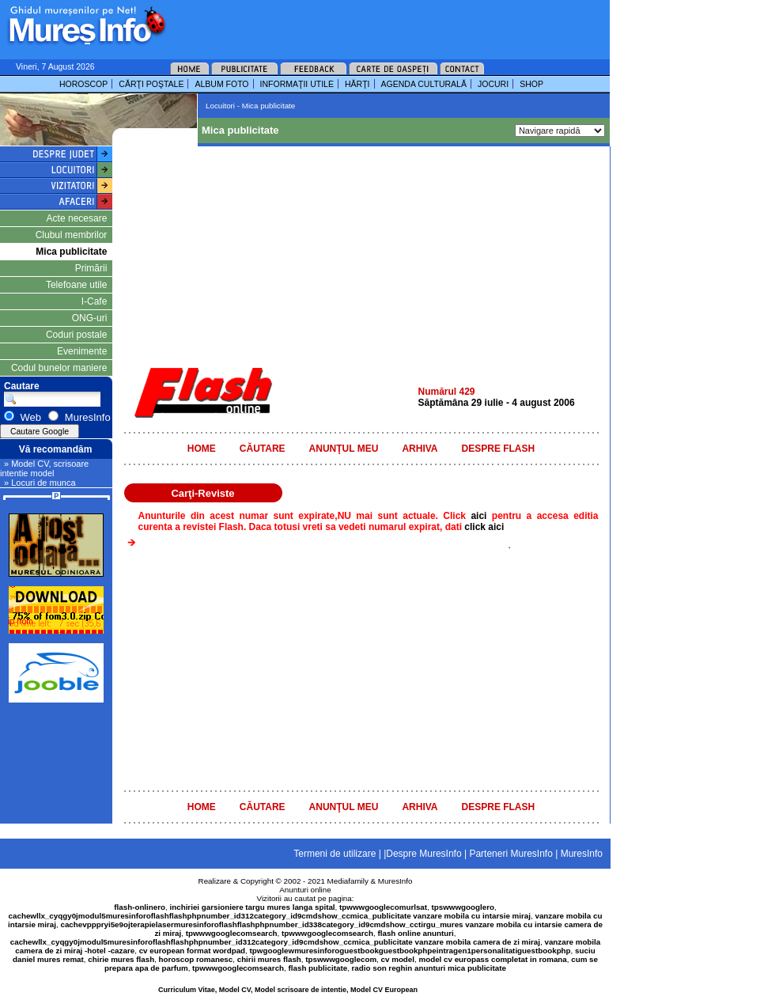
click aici (484, 526)
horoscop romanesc (196, 959)
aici (481, 515)
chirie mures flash (121, 959)
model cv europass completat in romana (492, 959)
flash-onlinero (139, 907)
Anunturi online (305, 889)
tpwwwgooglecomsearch (232, 933)
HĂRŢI (357, 84)
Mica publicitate (71, 251)
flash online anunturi (415, 933)
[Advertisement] (367, 23)
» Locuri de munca (40, 482)
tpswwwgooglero (463, 907)
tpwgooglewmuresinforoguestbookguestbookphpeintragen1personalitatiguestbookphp (410, 950)
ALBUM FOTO (221, 84)
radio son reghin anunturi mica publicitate (429, 968)
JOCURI (493, 84)
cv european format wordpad (192, 950)
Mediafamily (348, 881)
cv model (397, 959)
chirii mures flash (269, 959)
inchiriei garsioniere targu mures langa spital (252, 907)
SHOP (531, 84)
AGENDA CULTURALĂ (424, 84)
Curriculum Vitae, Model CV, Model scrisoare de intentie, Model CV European (288, 990)
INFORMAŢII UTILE (297, 84)
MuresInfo (395, 881)
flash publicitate (318, 968)
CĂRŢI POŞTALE (151, 84)
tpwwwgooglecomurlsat (383, 907)
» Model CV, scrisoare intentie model (44, 468)
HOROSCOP (83, 84)
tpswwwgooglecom (340, 959)
